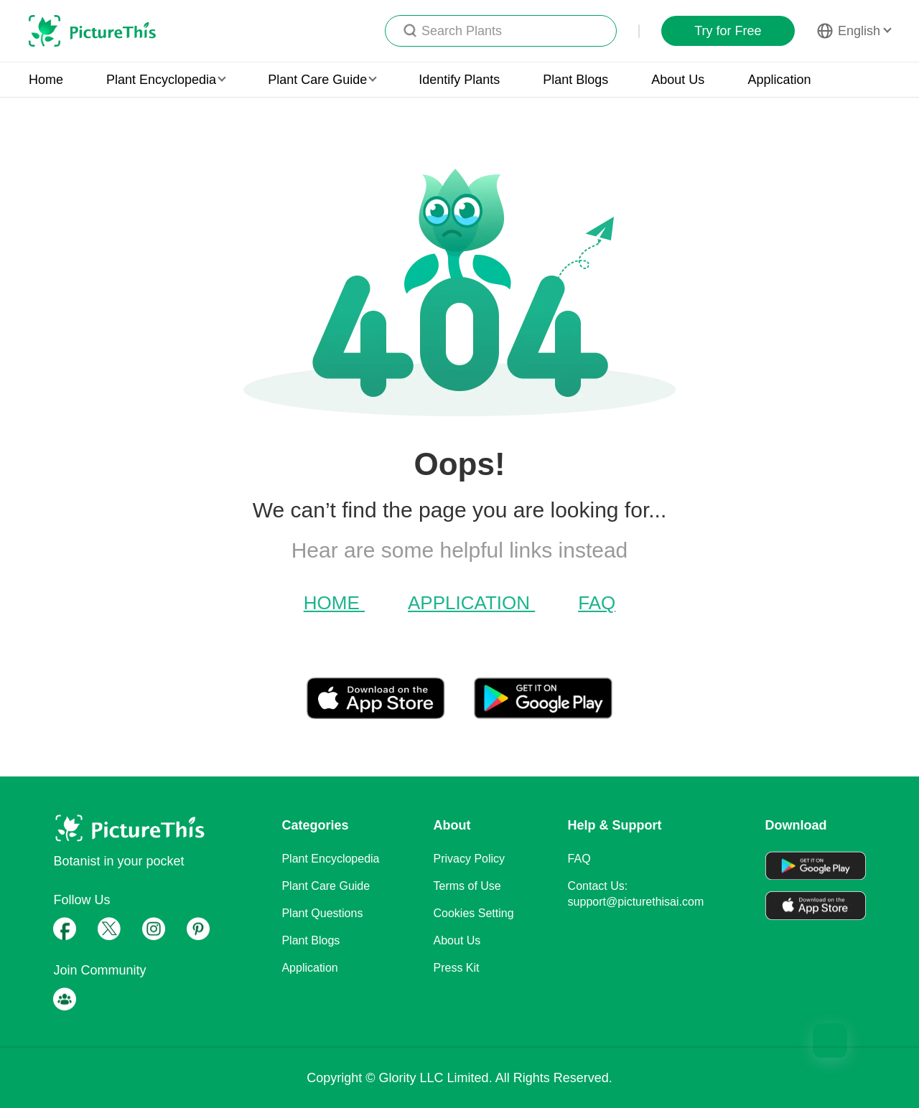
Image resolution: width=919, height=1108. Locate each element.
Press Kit (457, 968)
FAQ (596, 603)
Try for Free (727, 31)
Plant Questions (322, 913)
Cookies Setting (474, 913)
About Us (677, 79)
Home (46, 79)
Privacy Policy (469, 859)
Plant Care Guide (325, 886)
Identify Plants (459, 79)
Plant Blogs (575, 79)
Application (779, 79)
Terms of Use (467, 886)
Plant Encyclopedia (330, 859)
